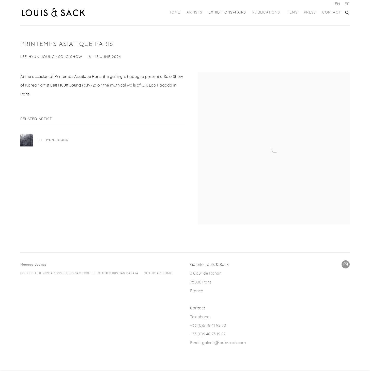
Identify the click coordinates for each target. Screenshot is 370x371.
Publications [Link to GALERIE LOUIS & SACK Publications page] (266, 12)
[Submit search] (347, 12)
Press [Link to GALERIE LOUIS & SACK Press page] (310, 12)
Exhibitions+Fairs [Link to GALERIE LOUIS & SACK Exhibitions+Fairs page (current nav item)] (227, 12)
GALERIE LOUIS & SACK (53, 12)
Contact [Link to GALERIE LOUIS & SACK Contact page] (331, 12)
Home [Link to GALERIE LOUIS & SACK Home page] (174, 12)
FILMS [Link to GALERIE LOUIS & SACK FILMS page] (292, 12)
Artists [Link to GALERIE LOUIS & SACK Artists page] (194, 12)
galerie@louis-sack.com (224, 343)
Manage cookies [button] (33, 264)
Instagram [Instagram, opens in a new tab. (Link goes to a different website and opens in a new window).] (346, 264)
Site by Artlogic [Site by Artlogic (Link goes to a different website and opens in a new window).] (158, 273)
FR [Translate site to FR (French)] (347, 4)
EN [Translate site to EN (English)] (337, 4)
